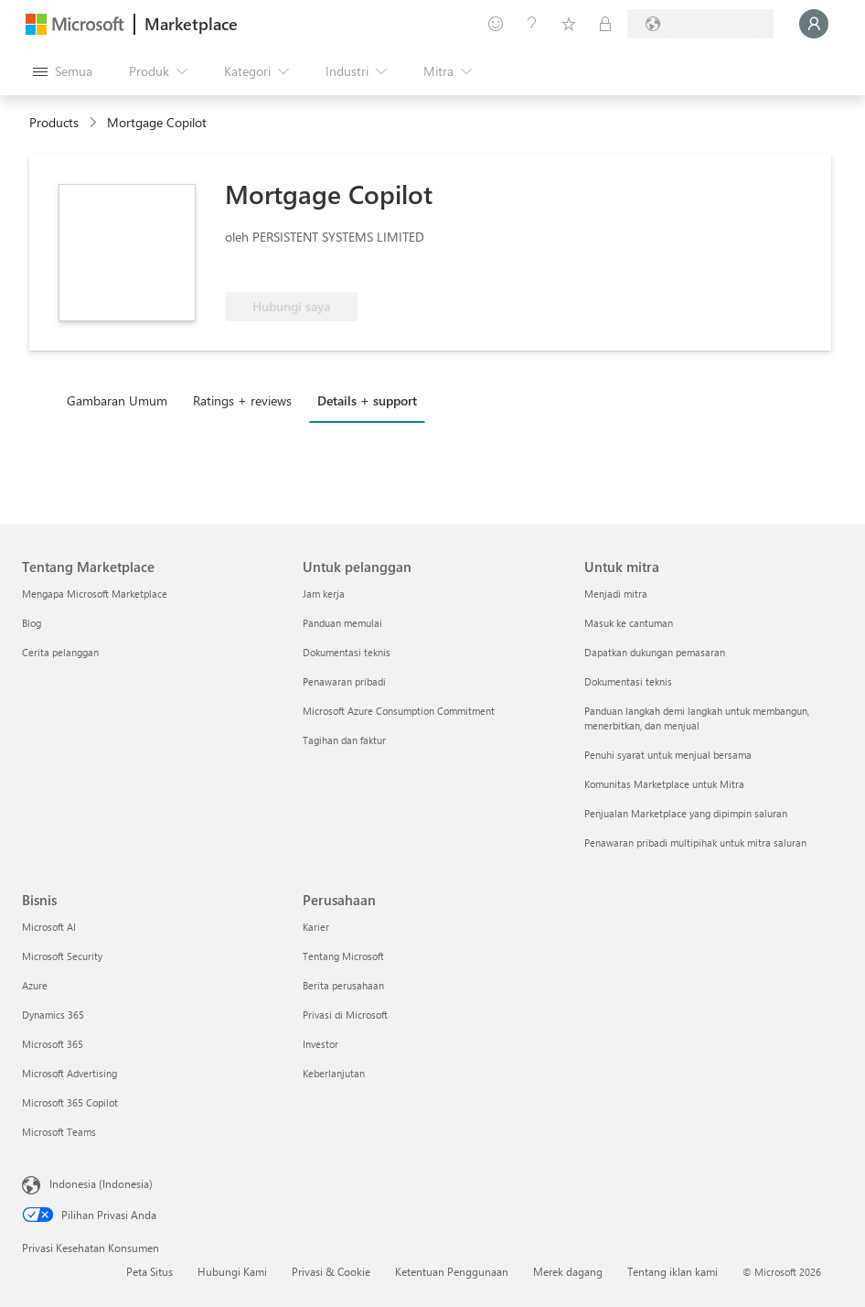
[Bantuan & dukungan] (532, 24)
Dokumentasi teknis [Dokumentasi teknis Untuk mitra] (628, 681)
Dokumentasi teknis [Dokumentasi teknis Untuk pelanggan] (346, 652)
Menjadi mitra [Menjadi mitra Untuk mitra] (615, 593)
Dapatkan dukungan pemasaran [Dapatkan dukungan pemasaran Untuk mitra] (654, 652)
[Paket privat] (605, 24)
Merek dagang (568, 1271)
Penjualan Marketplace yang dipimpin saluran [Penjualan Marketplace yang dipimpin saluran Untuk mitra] (685, 813)
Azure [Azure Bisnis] (35, 985)
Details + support (367, 400)
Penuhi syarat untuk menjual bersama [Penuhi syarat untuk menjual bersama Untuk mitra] (668, 755)
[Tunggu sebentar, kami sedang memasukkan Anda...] (813, 23)
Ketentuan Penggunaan (451, 1271)
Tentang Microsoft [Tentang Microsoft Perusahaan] (343, 956)
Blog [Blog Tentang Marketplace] (31, 623)
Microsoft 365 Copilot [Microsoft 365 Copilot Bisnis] (70, 1102)
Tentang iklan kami (672, 1271)
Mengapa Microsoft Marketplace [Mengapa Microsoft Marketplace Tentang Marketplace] (94, 593)
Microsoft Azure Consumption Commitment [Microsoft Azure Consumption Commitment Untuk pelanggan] (399, 711)
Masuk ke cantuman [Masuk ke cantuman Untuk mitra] (628, 623)
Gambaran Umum (117, 400)
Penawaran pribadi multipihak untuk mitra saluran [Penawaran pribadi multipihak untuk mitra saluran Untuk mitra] (695, 842)
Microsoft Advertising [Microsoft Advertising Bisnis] (69, 1073)
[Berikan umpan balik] (495, 24)
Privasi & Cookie (331, 1271)
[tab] (122, 400)
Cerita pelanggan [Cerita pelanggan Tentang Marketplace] (60, 652)
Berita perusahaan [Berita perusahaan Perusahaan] (343, 985)
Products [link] (54, 122)
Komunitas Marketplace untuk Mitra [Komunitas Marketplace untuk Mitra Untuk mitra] (664, 784)
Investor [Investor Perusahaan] (320, 1044)
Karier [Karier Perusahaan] (316, 927)
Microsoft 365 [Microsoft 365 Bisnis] (52, 1044)
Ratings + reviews (242, 400)
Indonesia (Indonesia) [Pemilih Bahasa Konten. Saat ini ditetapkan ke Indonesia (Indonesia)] (101, 1183)
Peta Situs (149, 1271)
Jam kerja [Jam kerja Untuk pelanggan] (324, 593)
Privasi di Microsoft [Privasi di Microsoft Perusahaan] (345, 1014)
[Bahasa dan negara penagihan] (700, 23)
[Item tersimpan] (568, 24)
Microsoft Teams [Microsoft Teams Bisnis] (59, 1132)
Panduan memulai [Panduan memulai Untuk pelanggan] (342, 623)
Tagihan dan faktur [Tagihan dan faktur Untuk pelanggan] (344, 740)
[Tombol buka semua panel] (63, 71)
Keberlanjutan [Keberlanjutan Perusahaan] (334, 1073)
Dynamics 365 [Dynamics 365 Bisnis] (53, 1014)
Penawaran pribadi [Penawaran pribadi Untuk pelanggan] (344, 681)
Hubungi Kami (232, 1271)
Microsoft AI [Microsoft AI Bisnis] (49, 927)
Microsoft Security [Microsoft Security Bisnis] (62, 956)
